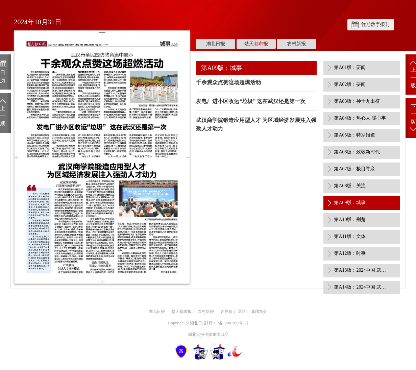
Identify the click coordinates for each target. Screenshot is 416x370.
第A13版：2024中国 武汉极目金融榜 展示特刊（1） (361, 270)
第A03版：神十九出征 (357, 101)
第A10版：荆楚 (350, 219)
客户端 (226, 311)
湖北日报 (215, 43)
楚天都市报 (256, 43)
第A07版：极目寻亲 (354, 168)
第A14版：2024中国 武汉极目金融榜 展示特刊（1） (361, 287)
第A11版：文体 (350, 236)
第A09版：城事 (350, 202)
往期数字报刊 (375, 24)
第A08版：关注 (350, 185)
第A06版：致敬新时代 (357, 151)
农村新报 (296, 43)
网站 (242, 311)
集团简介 (259, 311)
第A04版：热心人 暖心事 (360, 118)
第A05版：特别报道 (354, 135)
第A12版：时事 (350, 253)
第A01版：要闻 (350, 67)
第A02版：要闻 (350, 84)
